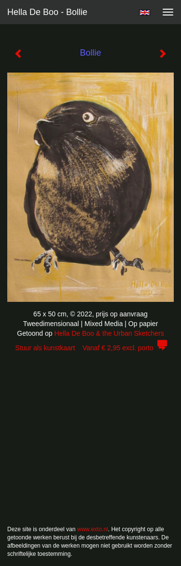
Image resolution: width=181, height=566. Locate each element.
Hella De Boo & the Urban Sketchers (109, 333)
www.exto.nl (92, 529)
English (144, 12)
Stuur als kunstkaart (90, 348)
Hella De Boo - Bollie (47, 12)
